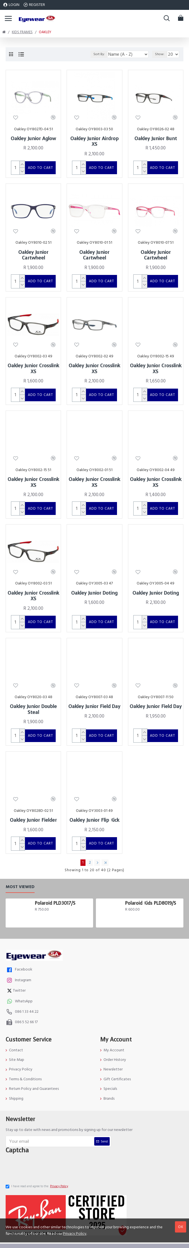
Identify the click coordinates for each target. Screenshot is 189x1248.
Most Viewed (20, 857)
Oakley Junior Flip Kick (94, 795)
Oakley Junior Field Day (94, 685)
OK (180, 1226)
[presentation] (49, 1139)
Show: (160, 54)
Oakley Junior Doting (94, 576)
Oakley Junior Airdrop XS (94, 141)
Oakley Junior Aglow (33, 139)
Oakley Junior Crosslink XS (33, 360)
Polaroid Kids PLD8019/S (150, 874)
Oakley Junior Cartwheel (33, 251)
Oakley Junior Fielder (33, 795)
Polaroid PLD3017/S (55, 874)
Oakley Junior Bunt (155, 139)
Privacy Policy (74, 1233)
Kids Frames (22, 32)
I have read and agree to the (37, 1158)
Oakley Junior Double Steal (33, 688)
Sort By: (96, 54)
